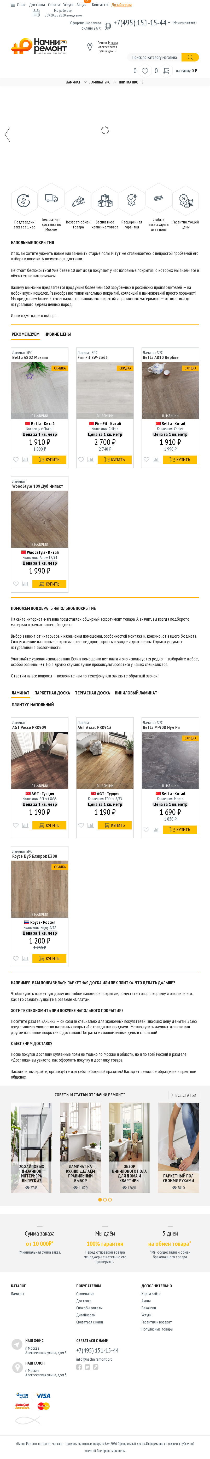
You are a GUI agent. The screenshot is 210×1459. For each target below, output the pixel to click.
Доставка (37, 5)
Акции (84, 5)
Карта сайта (151, 1293)
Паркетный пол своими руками (178, 1178)
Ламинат (73, 82)
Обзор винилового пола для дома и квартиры (129, 1173)
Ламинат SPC (99, 82)
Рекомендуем (25, 334)
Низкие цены (57, 334)
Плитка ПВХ (128, 82)
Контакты (100, 5)
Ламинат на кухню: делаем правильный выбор (80, 1173)
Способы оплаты (89, 1307)
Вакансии (149, 1307)
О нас (21, 5)
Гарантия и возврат (157, 1322)
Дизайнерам (121, 5)
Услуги (68, 5)
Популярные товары (157, 1329)
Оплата (54, 5)
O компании (85, 1293)
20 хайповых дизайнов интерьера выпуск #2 (31, 1173)
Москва (113, 42)
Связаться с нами (89, 1322)
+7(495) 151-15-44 (140, 22)
